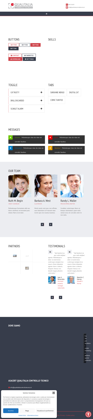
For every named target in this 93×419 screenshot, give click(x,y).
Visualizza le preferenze (45, 411)
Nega (27, 411)
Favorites (29, 55)
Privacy (62, 415)
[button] (54, 393)
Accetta (10, 411)
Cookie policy (70, 415)
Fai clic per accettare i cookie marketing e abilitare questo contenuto (85, 348)
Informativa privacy (32, 415)
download (15, 59)
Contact (15, 55)
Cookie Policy (22, 415)
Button (14, 45)
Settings (29, 59)
